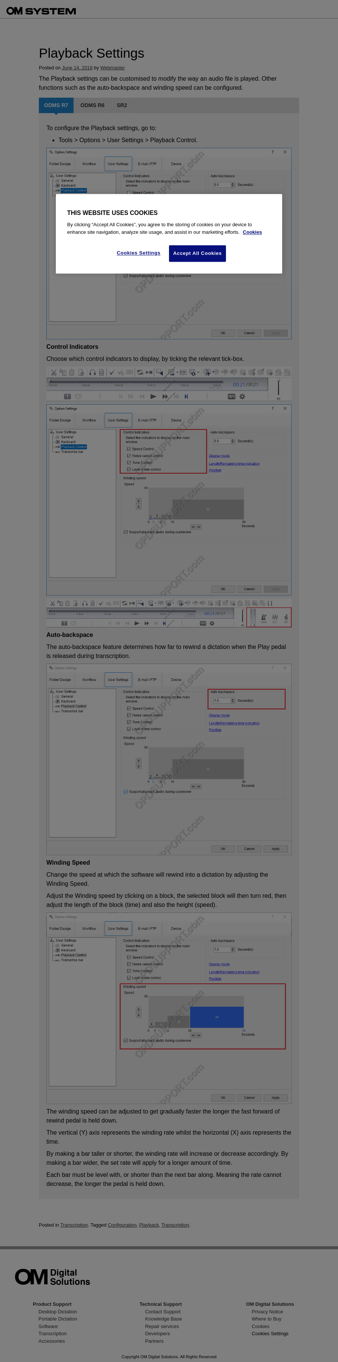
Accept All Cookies (197, 253)
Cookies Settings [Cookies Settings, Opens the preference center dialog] (139, 253)
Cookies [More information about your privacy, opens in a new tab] (252, 232)
